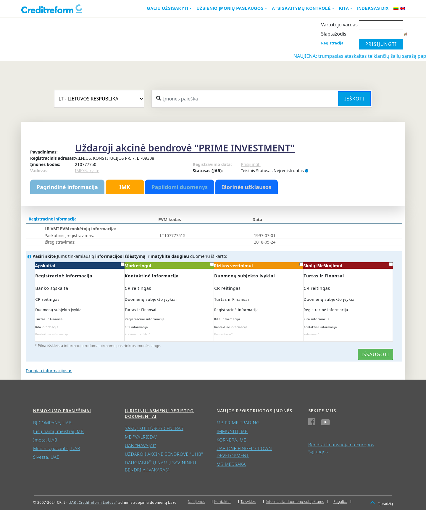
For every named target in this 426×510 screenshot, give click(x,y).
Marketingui (169, 265)
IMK (124, 187)
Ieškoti (354, 98)
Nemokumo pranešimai (62, 410)
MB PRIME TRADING (238, 423)
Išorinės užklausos (247, 187)
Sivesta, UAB (46, 457)
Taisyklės (248, 501)
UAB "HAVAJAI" (140, 445)
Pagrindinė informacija (67, 187)
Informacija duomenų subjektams (295, 501)
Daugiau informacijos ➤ (49, 370)
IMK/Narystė (87, 170)
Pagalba (340, 501)
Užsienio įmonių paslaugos (230, 8)
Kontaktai (222, 501)
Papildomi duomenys (179, 187)
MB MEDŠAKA (231, 464)
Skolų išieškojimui (348, 265)
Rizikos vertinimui (258, 265)
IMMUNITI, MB (232, 431)
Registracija (332, 43)
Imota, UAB (45, 440)
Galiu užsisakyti (167, 8)
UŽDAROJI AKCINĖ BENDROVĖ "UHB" (164, 454)
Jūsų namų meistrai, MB (58, 431)
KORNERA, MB (232, 440)
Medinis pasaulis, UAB (56, 448)
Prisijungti (250, 164)
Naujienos (196, 501)
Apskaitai (79, 265)
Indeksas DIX (373, 8)
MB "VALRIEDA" (141, 437)
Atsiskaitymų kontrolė (301, 8)
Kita (344, 8)
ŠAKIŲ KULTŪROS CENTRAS (154, 428)
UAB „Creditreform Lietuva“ (93, 502)
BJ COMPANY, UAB (52, 423)
